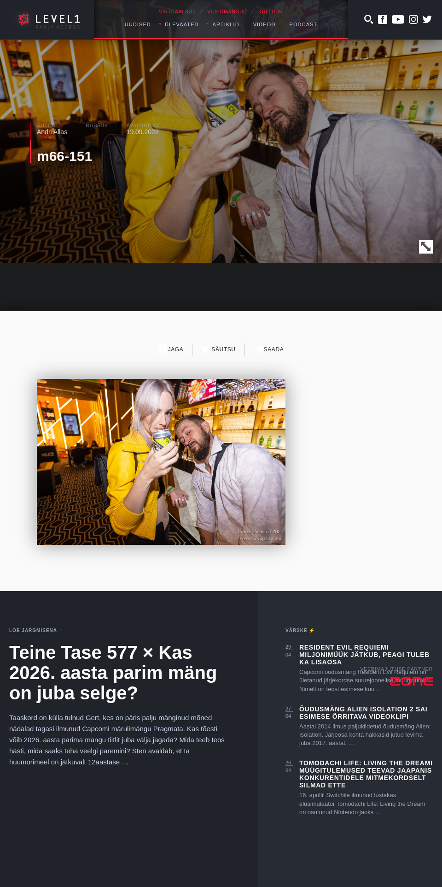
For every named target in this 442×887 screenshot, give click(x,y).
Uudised (138, 24)
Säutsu (218, 349)
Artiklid (226, 24)
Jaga (171, 349)
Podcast (303, 24)
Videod (264, 24)
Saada (269, 349)
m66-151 (64, 156)
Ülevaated (182, 24)
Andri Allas (52, 132)
